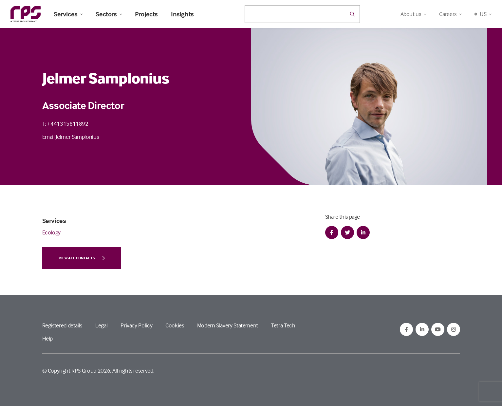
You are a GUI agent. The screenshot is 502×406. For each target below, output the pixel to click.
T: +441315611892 (65, 123)
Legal (101, 325)
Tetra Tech (283, 325)
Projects (146, 14)
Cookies (174, 325)
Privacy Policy (136, 325)
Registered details (62, 325)
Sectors (109, 14)
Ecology (51, 232)
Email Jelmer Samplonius (70, 136)
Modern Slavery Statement (227, 325)
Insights (182, 14)
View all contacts (82, 258)
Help (47, 338)
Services (68, 14)
